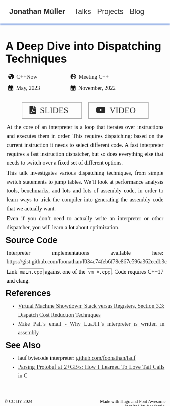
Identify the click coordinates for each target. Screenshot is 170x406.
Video (114, 110)
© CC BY (13, 401)
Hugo (125, 401)
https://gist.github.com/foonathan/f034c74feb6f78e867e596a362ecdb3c (87, 261)
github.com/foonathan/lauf (105, 358)
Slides (47, 110)
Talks (82, 11)
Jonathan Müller (37, 11)
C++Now (26, 77)
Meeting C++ (94, 77)
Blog (137, 11)
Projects (110, 11)
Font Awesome (152, 401)
